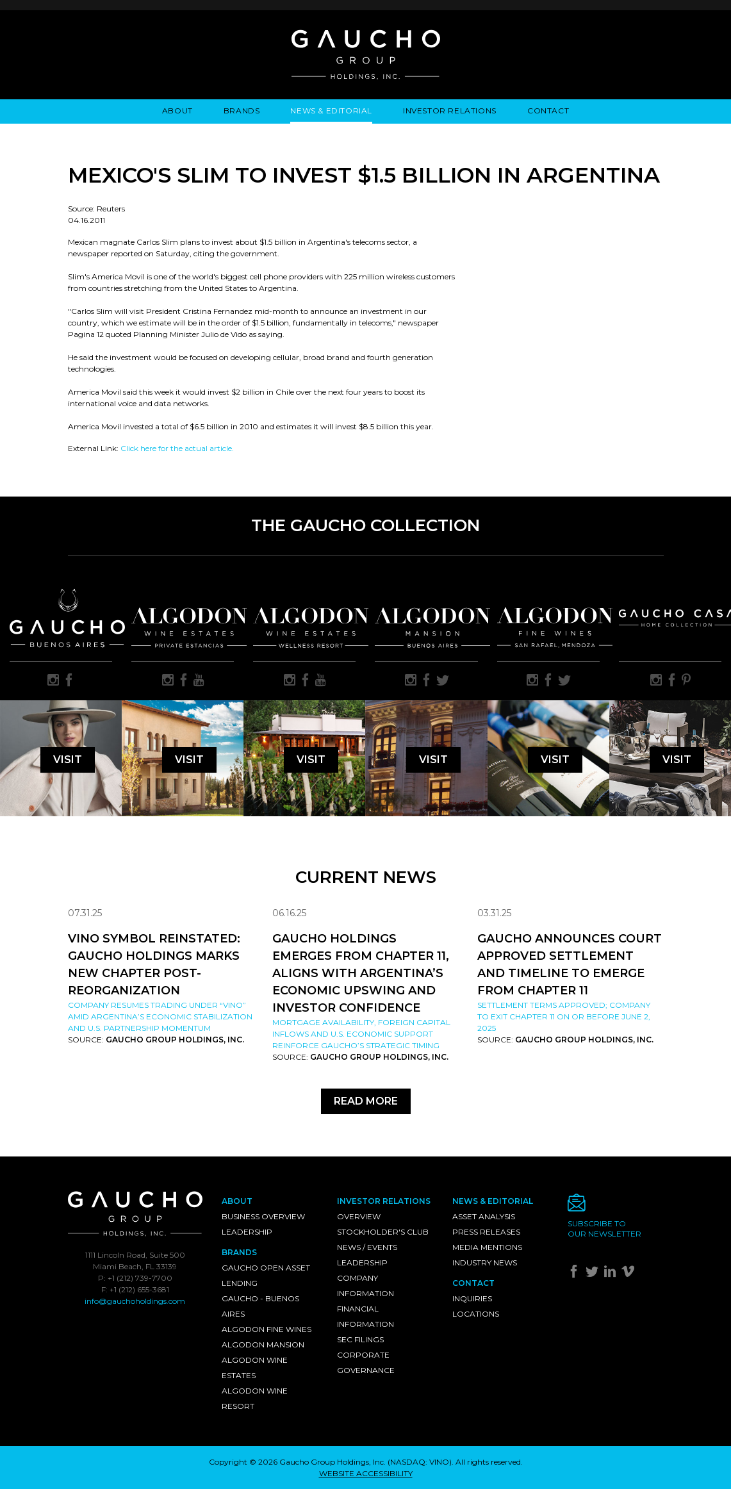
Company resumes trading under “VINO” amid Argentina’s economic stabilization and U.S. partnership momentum (160, 1016)
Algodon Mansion (263, 1344)
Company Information (365, 1285)
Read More (366, 1101)
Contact (548, 110)
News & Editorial (331, 110)
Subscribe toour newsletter (604, 1228)
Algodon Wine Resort (255, 1398)
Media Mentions (487, 1247)
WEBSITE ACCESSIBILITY (366, 1473)
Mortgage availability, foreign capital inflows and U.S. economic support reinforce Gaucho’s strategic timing (361, 1033)
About (177, 110)
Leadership (247, 1232)
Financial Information (365, 1316)
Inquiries (472, 1298)
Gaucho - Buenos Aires (260, 1306)
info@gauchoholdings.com (135, 1301)
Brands (242, 110)
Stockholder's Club (383, 1232)
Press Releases (486, 1232)
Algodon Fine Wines (266, 1329)
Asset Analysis (483, 1216)
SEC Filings (360, 1339)
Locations (475, 1314)
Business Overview (263, 1216)
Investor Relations (450, 110)
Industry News (484, 1262)
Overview (359, 1216)
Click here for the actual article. (177, 448)
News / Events (367, 1247)
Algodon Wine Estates (255, 1367)
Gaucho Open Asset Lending (266, 1275)
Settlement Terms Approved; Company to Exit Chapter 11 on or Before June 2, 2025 (563, 1016)
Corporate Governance (366, 1362)
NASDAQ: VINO (419, 1462)
